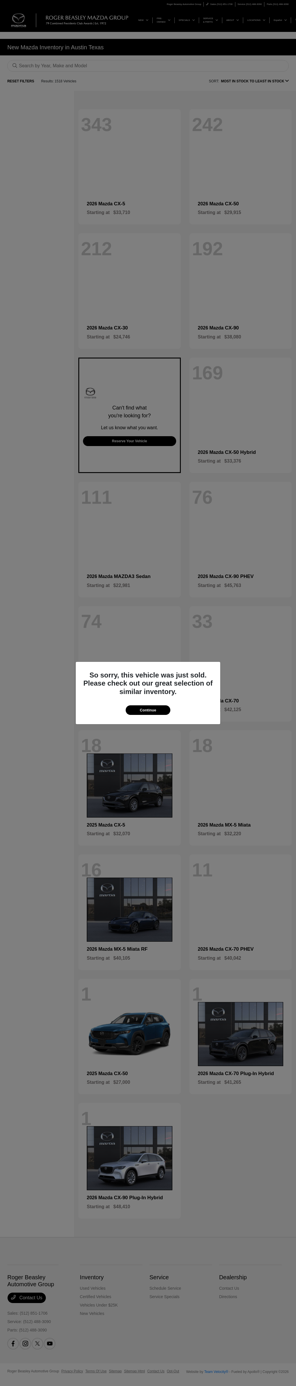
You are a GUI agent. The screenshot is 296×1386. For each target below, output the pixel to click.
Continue (148, 710)
